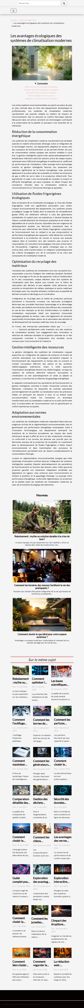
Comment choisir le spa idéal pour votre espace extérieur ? (42, 635)
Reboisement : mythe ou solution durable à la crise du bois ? (42, 538)
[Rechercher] (39, 3)
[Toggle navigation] (13, 11)
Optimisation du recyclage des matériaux (41, 93)
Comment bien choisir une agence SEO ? (19, 967)
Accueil (13, 20)
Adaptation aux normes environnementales (41, 99)
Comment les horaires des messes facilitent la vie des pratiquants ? (42, 586)
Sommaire (42, 83)
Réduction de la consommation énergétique (41, 87)
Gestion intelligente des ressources (41, 96)
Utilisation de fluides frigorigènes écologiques (41, 90)
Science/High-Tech (28, 20)
